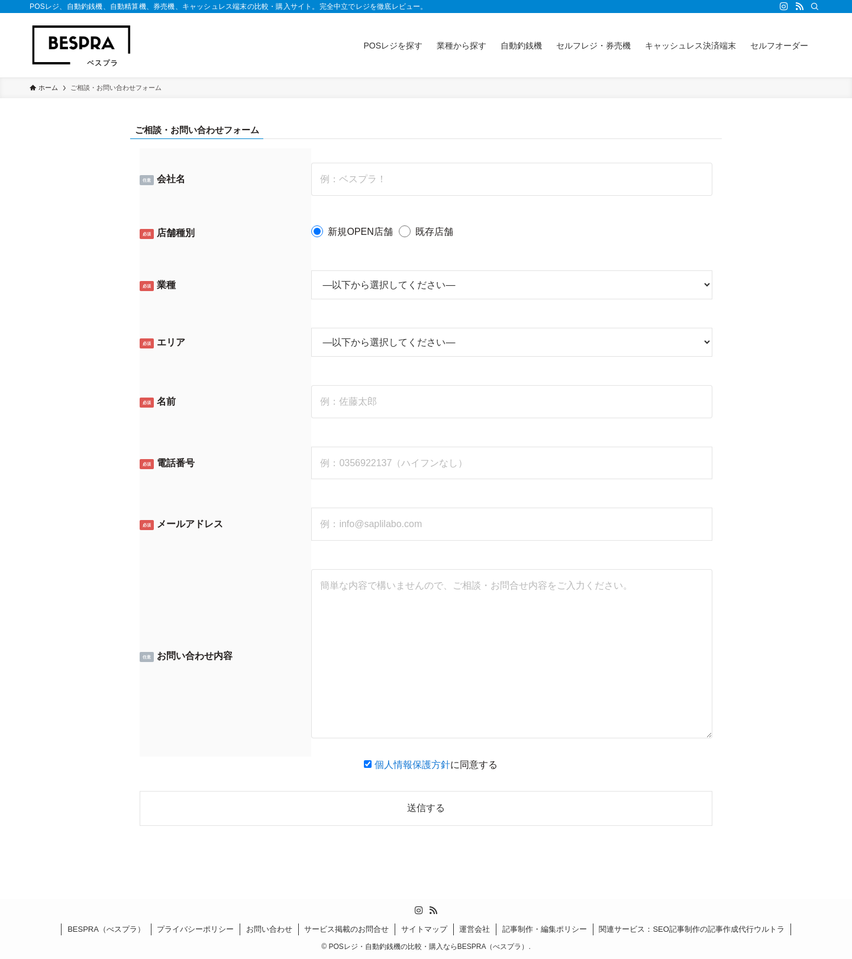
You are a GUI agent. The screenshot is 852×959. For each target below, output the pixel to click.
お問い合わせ (269, 929)
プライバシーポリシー (195, 929)
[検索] (814, 6)
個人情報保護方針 (412, 765)
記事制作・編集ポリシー (544, 929)
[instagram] (784, 6)
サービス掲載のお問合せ (346, 929)
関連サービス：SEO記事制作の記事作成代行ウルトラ (691, 929)
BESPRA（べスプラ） (106, 929)
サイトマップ (424, 929)
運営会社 (474, 929)
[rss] (799, 6)
